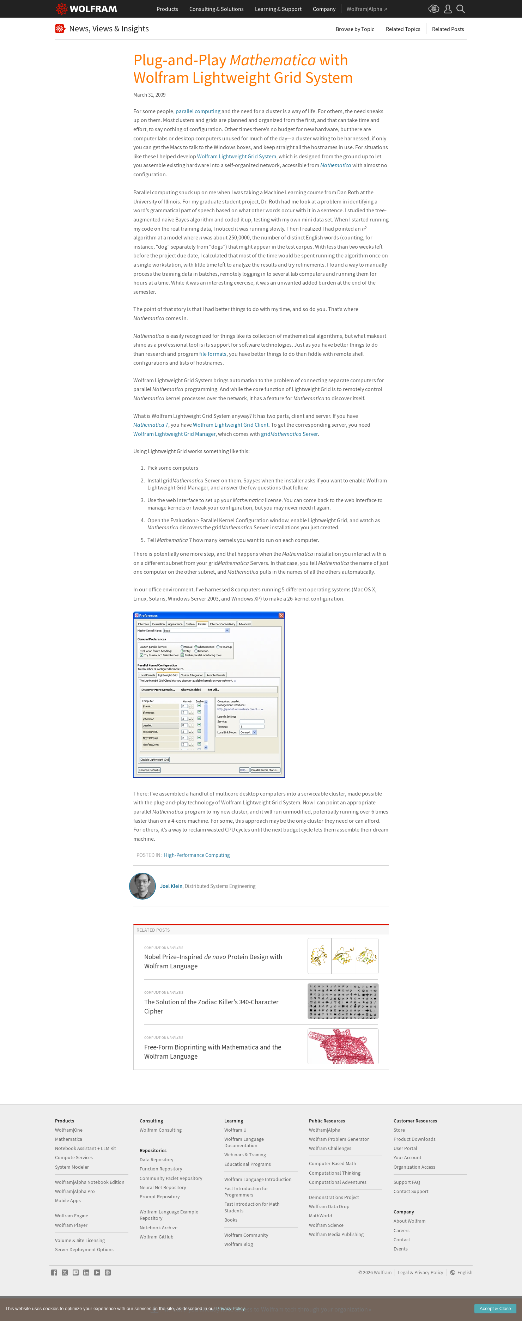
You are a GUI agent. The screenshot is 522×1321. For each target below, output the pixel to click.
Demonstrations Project (334, 1220)
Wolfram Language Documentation (244, 1164)
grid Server (289, 433)
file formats (212, 353)
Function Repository (161, 1191)
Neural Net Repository (163, 1210)
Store (399, 1152)
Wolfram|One (69, 1152)
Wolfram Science (326, 1247)
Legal (403, 1295)
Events (401, 1271)
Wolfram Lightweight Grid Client (230, 424)
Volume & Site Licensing (80, 1263)
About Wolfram (410, 1243)
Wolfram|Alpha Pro (75, 1214)
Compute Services (74, 1180)
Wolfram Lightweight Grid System (236, 156)
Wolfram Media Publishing (336, 1257)
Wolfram (383, 1295)
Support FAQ (407, 1204)
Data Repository (157, 1182)
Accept (495, 1308)
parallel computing (198, 111)
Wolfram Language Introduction (258, 1202)
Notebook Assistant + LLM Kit (85, 1171)
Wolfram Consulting (161, 1152)
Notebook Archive (158, 1250)
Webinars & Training (245, 1177)
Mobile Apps (68, 1223)
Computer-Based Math (332, 1186)
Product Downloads (415, 1161)
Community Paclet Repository (171, 1201)
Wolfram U (235, 1152)
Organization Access (414, 1189)
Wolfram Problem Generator (339, 1161)
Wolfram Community (246, 1257)
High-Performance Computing (197, 855)
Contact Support (411, 1214)
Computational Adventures (337, 1204)
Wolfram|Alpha (324, 1152)
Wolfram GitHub (157, 1259)
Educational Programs (247, 1186)
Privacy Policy (428, 1295)
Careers (401, 1253)
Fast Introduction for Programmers (246, 1214)
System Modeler (72, 1189)
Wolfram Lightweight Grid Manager (174, 433)
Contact (402, 1262)
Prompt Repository (160, 1219)
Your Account (407, 1180)
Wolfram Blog (238, 1267)
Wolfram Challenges (330, 1171)
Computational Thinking (334, 1195)
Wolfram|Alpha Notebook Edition (90, 1204)
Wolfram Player (71, 1247)
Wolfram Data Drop (329, 1229)
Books (230, 1242)
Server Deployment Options (84, 1272)
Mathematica (68, 1161)
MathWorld (320, 1238)
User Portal (405, 1171)
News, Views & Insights (102, 29)
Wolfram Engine (71, 1238)
